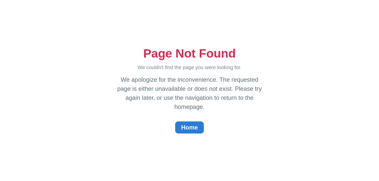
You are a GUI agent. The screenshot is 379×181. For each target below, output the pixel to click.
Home (189, 127)
